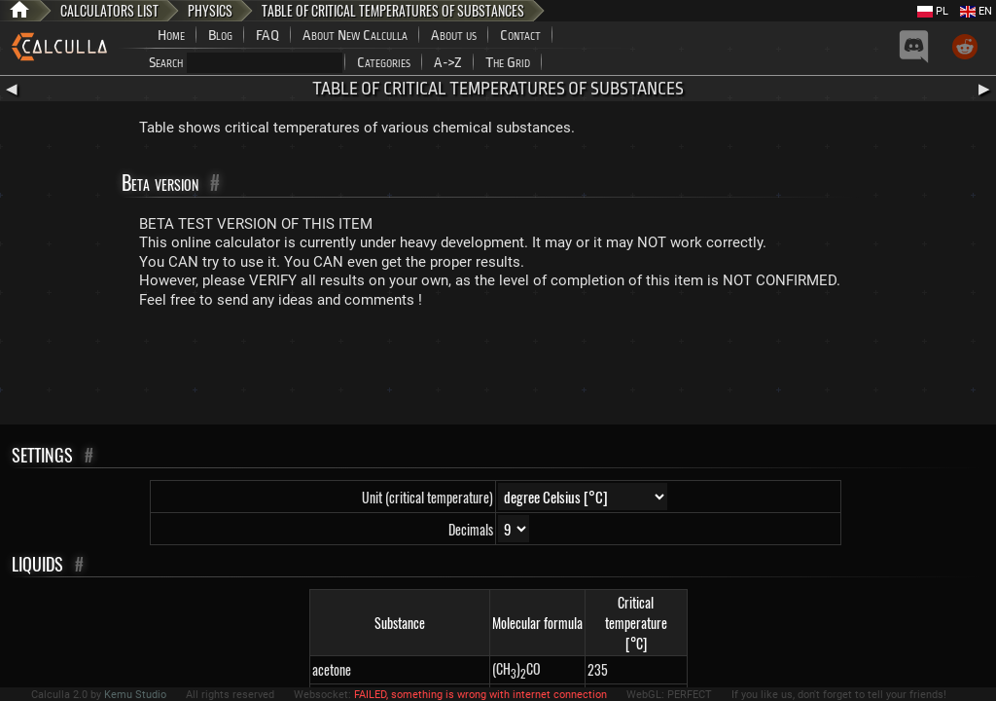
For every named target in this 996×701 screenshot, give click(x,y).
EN (976, 11)
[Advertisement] (498, 371)
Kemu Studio (135, 694)
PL (932, 11)
